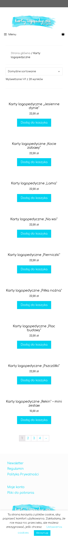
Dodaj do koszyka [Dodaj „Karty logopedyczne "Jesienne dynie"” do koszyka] (34, 122)
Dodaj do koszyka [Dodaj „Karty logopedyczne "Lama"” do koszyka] (34, 198)
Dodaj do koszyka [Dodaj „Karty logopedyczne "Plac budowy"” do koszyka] (34, 344)
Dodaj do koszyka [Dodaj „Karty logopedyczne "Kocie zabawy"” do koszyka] (34, 162)
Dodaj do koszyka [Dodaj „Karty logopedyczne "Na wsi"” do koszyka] (34, 233)
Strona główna (20, 53)
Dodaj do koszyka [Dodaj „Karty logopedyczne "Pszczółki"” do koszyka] (34, 380)
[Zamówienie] (34, 71)
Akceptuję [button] (42, 533)
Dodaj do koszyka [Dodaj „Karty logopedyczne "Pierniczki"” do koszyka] (34, 269)
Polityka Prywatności (23, 474)
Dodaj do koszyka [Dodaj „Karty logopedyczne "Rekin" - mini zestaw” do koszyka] (34, 420)
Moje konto (15, 487)
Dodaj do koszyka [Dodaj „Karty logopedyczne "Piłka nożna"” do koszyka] (34, 305)
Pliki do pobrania (20, 493)
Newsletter (15, 463)
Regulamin (15, 468)
